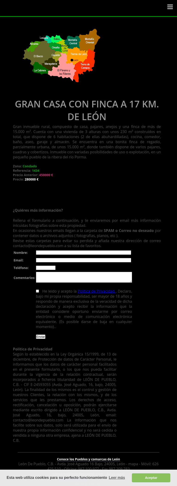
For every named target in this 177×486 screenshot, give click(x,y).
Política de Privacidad (95, 293)
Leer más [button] (117, 478)
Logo (31, 8)
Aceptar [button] (151, 478)
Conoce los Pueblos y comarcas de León (88, 456)
